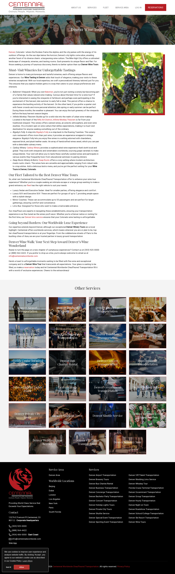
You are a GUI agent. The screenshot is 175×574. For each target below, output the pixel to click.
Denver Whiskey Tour (128, 442)
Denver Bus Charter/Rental (67, 362)
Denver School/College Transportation (147, 389)
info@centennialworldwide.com (23, 256)
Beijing (52, 486)
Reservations (155, 7)
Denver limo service (34, 217)
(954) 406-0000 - (23, 534)
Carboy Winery (33, 147)
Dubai (51, 490)
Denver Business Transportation (67, 309)
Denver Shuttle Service (108, 415)
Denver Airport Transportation (27, 309)
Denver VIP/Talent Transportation (87, 442)
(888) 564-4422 (18, 530)
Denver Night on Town (67, 415)
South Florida (55, 512)
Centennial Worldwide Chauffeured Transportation (76, 566)
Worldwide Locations (61, 481)
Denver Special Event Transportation (148, 309)
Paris (51, 507)
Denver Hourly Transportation (148, 362)
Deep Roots (44, 160)
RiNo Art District (44, 119)
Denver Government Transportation (107, 389)
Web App (13, 543)
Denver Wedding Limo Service (47, 442)
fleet (29, 185)
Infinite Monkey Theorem (64, 119)
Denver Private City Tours (27, 415)
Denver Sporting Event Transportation (147, 415)
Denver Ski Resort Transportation (27, 336)
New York (53, 503)
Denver (12, 52)
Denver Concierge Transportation (107, 309)
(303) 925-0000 (18, 526)
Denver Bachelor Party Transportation (67, 336)
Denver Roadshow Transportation (107, 336)
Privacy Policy (123, 566)
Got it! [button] (8, 567)
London (52, 495)
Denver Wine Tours (137, 522)
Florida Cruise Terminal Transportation (27, 362)
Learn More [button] (27, 561)
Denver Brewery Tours (147, 336)
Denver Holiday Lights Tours (27, 389)
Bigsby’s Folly (42, 132)
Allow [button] (21, 567)
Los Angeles (54, 499)
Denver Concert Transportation (107, 362)
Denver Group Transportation (68, 389)
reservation (29, 267)
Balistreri (49, 92)
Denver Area (54, 475)
